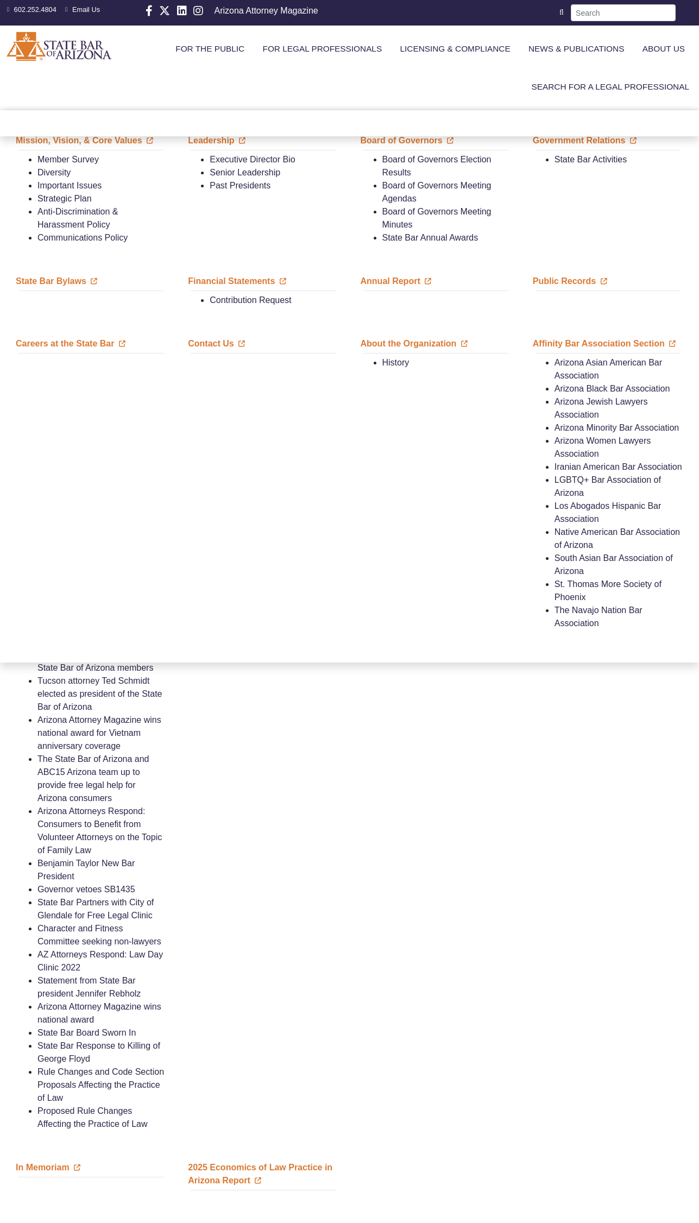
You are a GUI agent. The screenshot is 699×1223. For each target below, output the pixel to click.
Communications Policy (82, 237)
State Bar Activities (591, 159)
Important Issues (69, 185)
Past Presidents (240, 185)
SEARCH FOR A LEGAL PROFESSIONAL (610, 86)
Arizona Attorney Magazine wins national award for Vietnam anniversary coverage (99, 733)
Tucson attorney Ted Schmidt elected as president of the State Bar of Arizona (99, 693)
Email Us (81, 9)
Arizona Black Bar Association (612, 388)
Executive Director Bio (252, 159)
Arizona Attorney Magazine (266, 10)
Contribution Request (250, 300)
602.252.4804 (30, 9)
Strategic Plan (64, 198)
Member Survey (68, 159)
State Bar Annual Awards (430, 237)
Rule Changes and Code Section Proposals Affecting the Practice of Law (100, 1084)
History (396, 362)
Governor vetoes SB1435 (86, 889)
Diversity (54, 172)
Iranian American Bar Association (618, 466)
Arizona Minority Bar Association (617, 427)
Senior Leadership (245, 172)
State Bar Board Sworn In (86, 1032)
